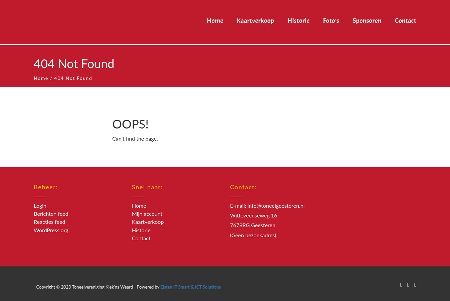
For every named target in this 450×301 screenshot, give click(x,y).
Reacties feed (49, 221)
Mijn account (147, 213)
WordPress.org (51, 230)
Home (41, 78)
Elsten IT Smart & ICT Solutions (196, 287)
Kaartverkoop (148, 221)
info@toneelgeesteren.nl (276, 205)
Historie (141, 230)
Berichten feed (51, 213)
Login (40, 205)
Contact (141, 238)
